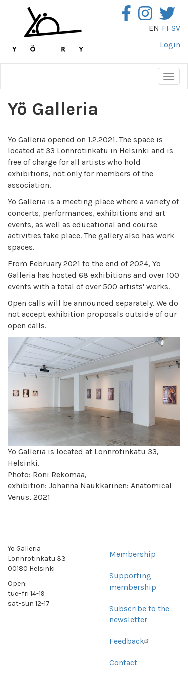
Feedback (130, 641)
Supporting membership (132, 581)
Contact (123, 662)
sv (175, 28)
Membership (132, 554)
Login (170, 44)
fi (165, 28)
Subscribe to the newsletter (139, 614)
